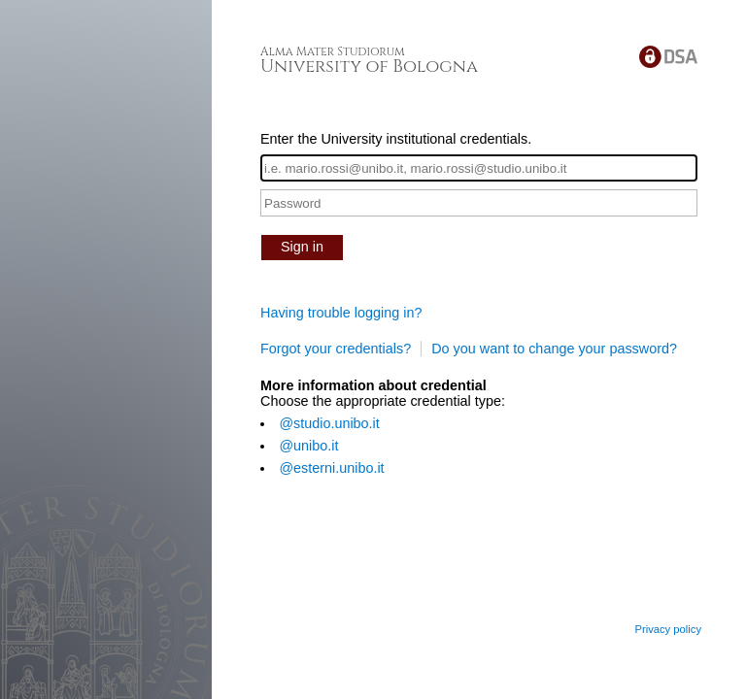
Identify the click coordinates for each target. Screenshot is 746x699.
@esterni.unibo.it (331, 468)
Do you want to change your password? (554, 348)
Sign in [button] (302, 246)
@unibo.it (308, 445)
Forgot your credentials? (335, 348)
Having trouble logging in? (341, 312)
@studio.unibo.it (329, 423)
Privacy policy (667, 629)
